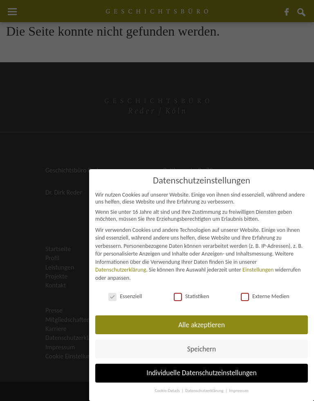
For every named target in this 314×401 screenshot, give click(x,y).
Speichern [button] (201, 348)
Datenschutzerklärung (120, 269)
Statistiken (191, 296)
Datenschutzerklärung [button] (204, 390)
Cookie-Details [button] (168, 390)
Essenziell (125, 296)
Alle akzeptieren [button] (201, 324)
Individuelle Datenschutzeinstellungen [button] (201, 372)
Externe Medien (265, 296)
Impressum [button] (238, 390)
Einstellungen (258, 269)
